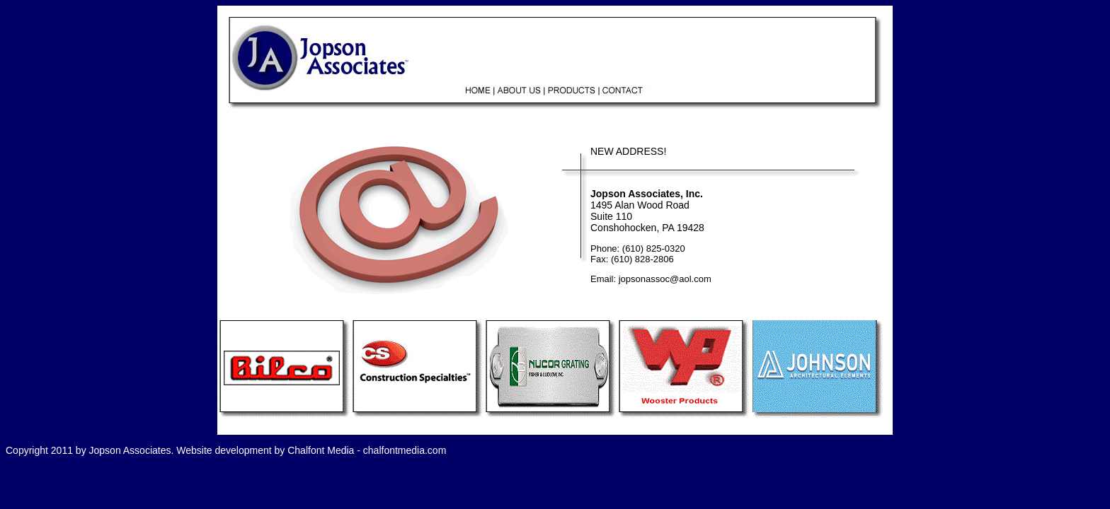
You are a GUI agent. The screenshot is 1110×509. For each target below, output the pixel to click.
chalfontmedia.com (405, 450)
